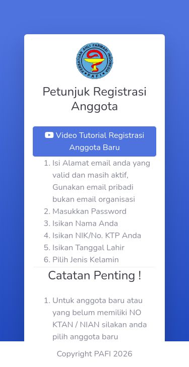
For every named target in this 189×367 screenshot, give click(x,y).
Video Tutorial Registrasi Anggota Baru (95, 141)
